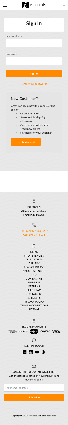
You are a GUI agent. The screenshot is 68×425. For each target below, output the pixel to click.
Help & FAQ (34, 290)
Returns (34, 286)
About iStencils (34, 270)
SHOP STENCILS (34, 255)
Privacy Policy (34, 301)
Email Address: (14, 36)
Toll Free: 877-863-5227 (34, 230)
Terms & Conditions (34, 305)
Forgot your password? (34, 83)
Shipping (34, 282)
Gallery (34, 263)
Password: (12, 53)
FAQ (34, 274)
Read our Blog (34, 267)
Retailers (34, 297)
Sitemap (34, 309)
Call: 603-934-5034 (34, 234)
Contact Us (34, 278)
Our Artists (34, 259)
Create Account (26, 141)
